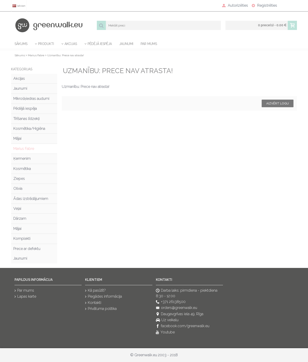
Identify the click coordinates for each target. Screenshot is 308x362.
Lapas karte (25, 296)
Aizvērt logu (277, 103)
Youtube (165, 332)
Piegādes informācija (103, 296)
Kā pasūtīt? (95, 290)
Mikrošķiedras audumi (31, 98)
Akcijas (19, 78)
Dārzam (19, 218)
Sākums (20, 55)
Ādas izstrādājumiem (30, 198)
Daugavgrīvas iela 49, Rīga (179, 314)
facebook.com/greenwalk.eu (182, 326)
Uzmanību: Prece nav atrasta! (65, 55)
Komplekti (21, 238)
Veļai (17, 208)
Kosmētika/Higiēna (29, 128)
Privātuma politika (101, 309)
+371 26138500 (171, 302)
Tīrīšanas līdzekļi (26, 118)
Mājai (17, 138)
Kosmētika (22, 168)
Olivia (17, 188)
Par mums (24, 290)
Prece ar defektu (26, 248)
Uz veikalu (167, 320)
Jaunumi (20, 88)
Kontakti (93, 302)
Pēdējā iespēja (25, 108)
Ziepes (19, 178)
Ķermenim (22, 158)
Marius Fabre (36, 55)
